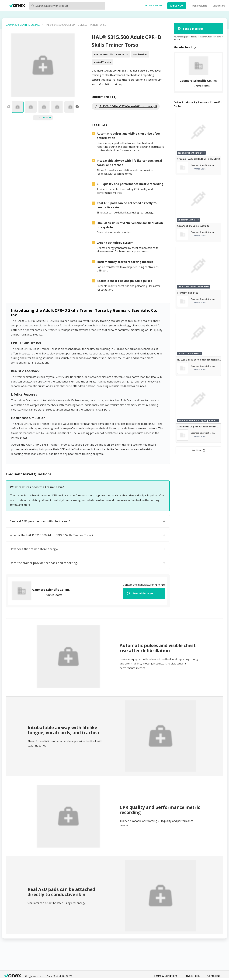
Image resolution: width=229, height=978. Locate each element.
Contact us (213, 976)
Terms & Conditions (165, 976)
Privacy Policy (192, 976)
